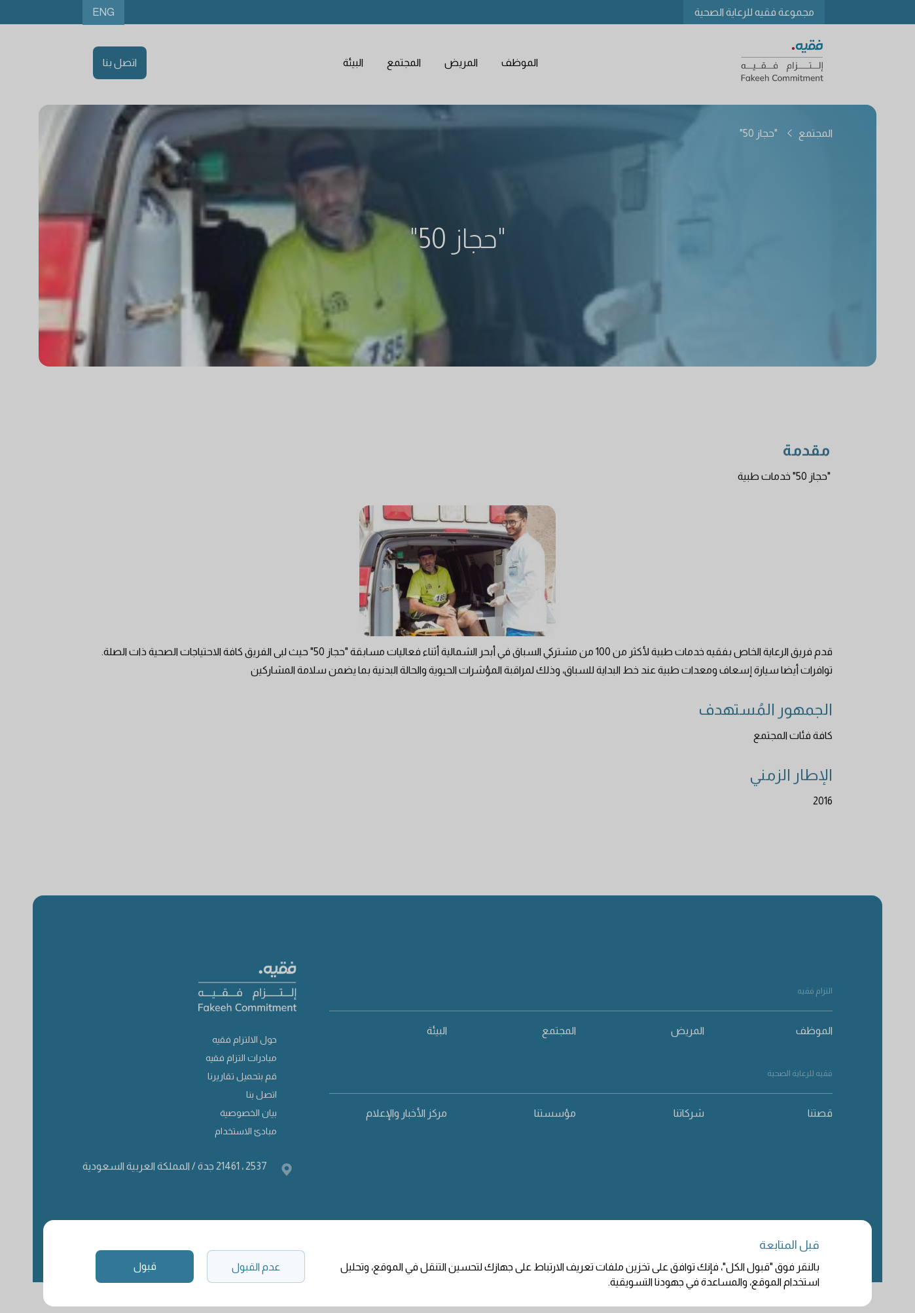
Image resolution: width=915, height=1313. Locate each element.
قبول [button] (145, 1266)
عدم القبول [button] (256, 1266)
